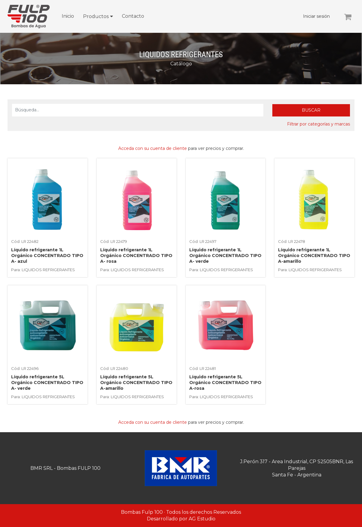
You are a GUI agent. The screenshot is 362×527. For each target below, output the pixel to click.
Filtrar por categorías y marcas (318, 124)
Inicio (68, 16)
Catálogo (181, 64)
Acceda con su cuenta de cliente (152, 148)
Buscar (311, 110)
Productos (96, 16)
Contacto (133, 16)
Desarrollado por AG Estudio (181, 519)
